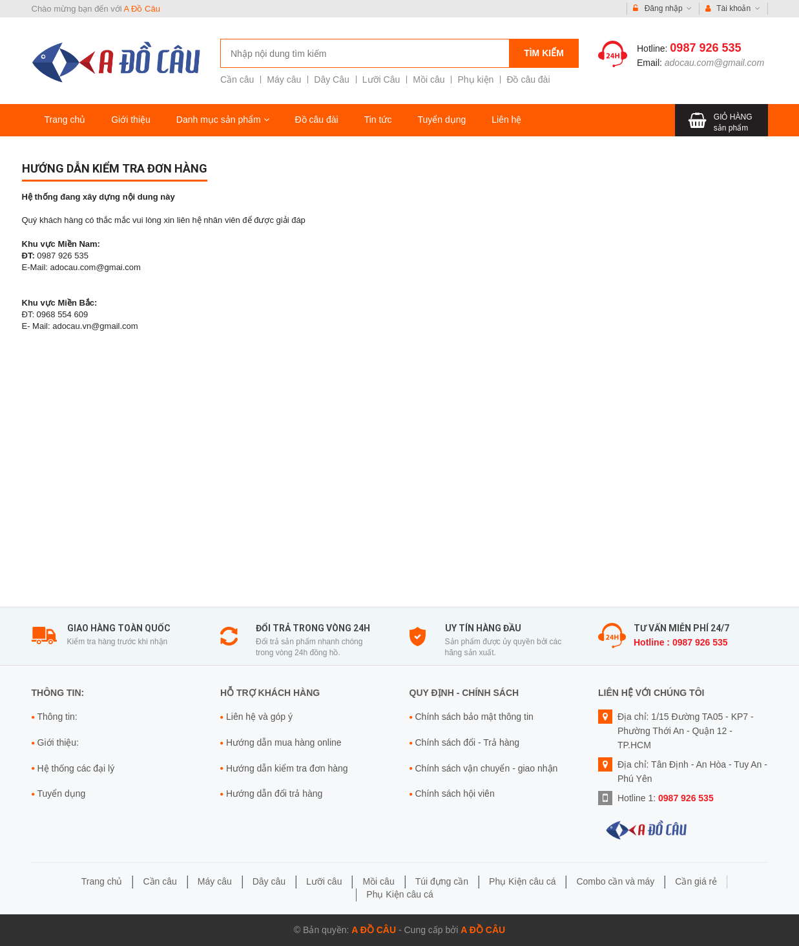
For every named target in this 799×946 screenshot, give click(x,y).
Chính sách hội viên (455, 793)
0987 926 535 (705, 47)
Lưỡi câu (324, 881)
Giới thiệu (130, 119)
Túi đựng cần (441, 881)
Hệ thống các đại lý (76, 768)
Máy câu (284, 79)
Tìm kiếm (544, 53)
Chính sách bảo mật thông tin (474, 716)
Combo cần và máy (615, 881)
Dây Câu (331, 79)
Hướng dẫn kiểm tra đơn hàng (114, 168)
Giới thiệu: (58, 742)
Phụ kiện (475, 79)
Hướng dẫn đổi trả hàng (274, 793)
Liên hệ (506, 119)
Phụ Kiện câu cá (522, 881)
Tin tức (378, 119)
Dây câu (269, 881)
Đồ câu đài (528, 79)
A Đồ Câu (142, 9)
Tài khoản (732, 9)
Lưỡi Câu (381, 79)
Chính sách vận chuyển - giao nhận (486, 768)
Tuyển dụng (441, 119)
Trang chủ (65, 119)
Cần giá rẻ (696, 881)
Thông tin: (57, 716)
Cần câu (237, 79)
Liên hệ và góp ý (259, 716)
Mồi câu (428, 79)
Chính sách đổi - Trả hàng (467, 742)
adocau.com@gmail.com (714, 63)
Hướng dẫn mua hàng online (284, 742)
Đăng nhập (662, 9)
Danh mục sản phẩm (222, 119)
